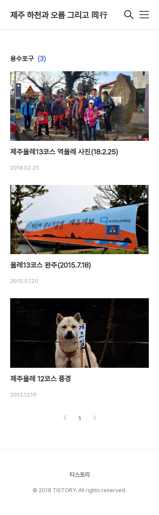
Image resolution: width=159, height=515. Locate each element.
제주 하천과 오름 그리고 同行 (59, 15)
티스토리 (80, 474)
